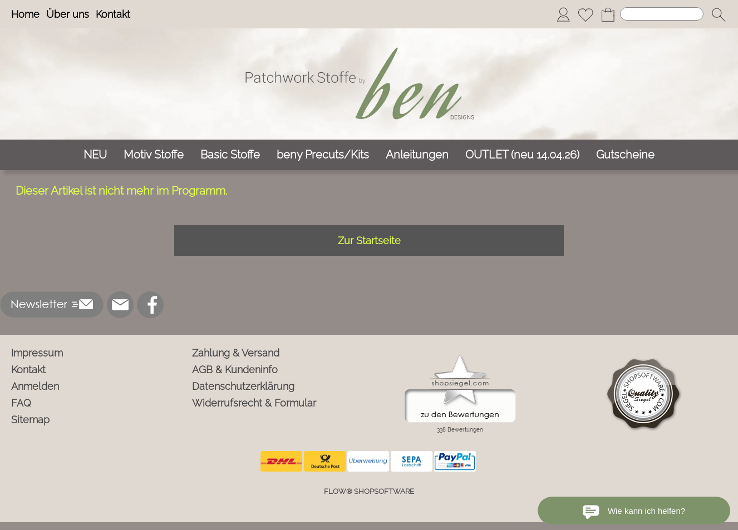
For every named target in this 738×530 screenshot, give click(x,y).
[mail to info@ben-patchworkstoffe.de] (120, 305)
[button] (718, 14)
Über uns (67, 14)
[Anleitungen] (417, 155)
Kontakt (113, 14)
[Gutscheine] (625, 155)
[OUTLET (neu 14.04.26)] (522, 155)
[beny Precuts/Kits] (322, 155)
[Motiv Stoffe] (153, 155)
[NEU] (95, 155)
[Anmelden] (563, 14)
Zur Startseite (369, 240)
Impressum (37, 353)
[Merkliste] (585, 14)
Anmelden (35, 386)
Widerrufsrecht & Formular (254, 403)
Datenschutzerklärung (243, 386)
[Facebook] (150, 305)
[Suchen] (661, 14)
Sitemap (30, 419)
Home (25, 14)
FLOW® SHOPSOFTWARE (369, 491)
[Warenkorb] (607, 14)
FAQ (21, 403)
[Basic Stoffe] (230, 155)
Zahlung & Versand (235, 353)
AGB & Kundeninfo (235, 369)
